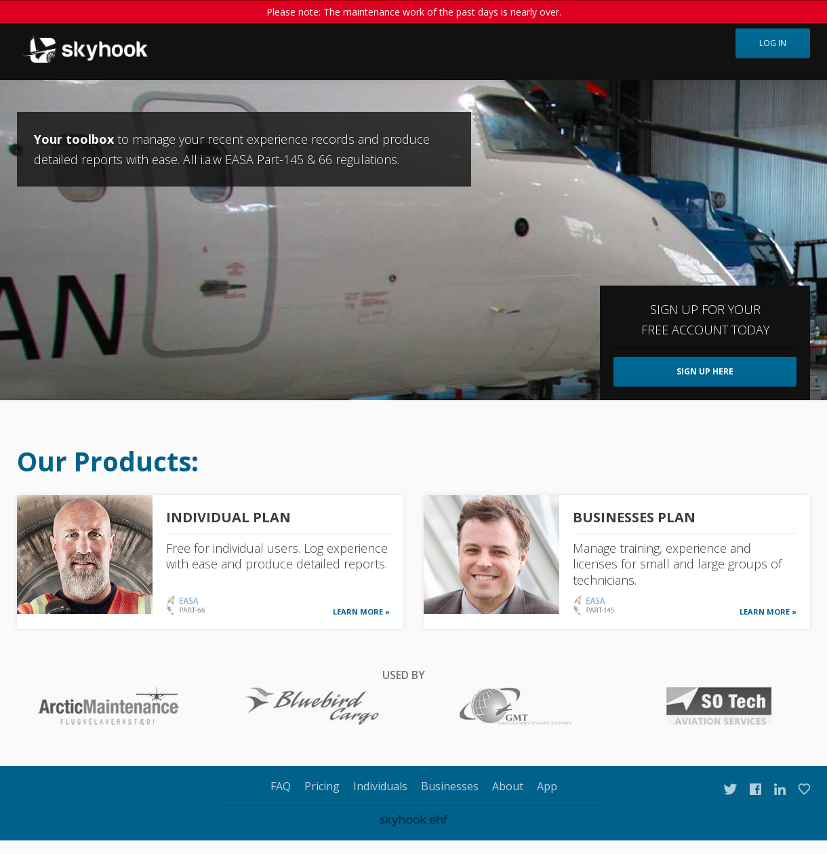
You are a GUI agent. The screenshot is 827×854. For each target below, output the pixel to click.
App (547, 786)
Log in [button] (772, 43)
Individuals (380, 786)
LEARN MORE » (361, 611)
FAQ (280, 786)
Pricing (322, 786)
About (507, 786)
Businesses (450, 786)
